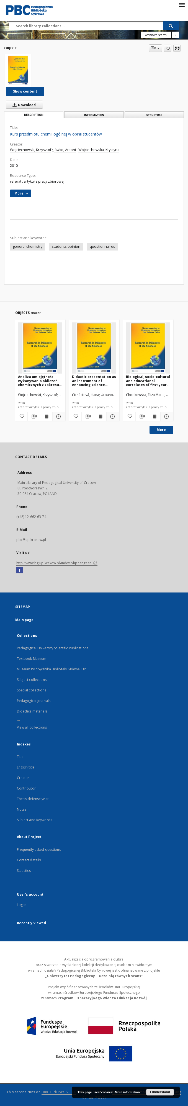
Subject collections (32, 679)
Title (20, 756)
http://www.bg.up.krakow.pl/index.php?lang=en (56, 563)
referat (15, 181)
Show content (25, 91)
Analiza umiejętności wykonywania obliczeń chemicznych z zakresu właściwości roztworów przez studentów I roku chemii (38, 380)
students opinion (66, 246)
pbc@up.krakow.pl (31, 539)
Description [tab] (33, 115)
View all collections (32, 727)
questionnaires (102, 246)
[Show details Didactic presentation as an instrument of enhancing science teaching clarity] (112, 416)
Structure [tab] (154, 115)
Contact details (29, 860)
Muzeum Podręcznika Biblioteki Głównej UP (51, 669)
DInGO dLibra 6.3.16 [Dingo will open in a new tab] (59, 1092)
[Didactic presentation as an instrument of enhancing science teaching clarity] (94, 348)
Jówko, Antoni (65, 149)
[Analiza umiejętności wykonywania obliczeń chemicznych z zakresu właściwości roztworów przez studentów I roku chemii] (40, 348)
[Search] (171, 25)
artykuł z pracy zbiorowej (44, 181)
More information (127, 1092)
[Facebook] (19, 570)
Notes (22, 809)
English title (26, 767)
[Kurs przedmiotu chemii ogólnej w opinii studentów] (18, 70)
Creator (23, 777)
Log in (22, 904)
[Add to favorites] (167, 48)
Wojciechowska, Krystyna (98, 149)
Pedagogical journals (33, 700)
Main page (24, 619)
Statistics (24, 870)
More (161, 429)
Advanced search (156, 35)
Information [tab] (94, 115)
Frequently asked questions (39, 849)
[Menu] (182, 4)
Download (23, 104)
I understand (160, 1092)
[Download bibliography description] (34, 416)
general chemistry (27, 246)
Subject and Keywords (34, 820)
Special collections (31, 690)
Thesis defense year (33, 798)
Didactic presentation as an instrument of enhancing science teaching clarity (94, 380)
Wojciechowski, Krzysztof (30, 149)
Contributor (26, 788)
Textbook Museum (32, 658)
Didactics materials (32, 711)
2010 (14, 165)
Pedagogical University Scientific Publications (53, 648)
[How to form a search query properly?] (175, 35)
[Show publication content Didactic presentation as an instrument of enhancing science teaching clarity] (100, 416)
